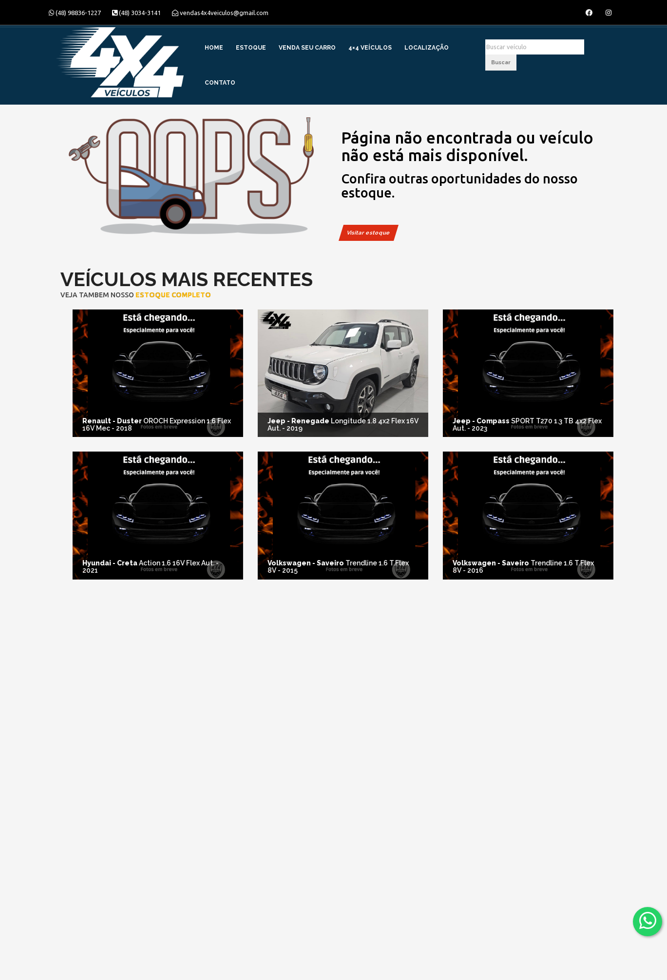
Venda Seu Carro (307, 47)
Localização (426, 47)
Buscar (501, 62)
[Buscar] (534, 46)
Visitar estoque (368, 233)
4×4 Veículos (370, 47)
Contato (220, 82)
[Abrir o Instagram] (608, 12)
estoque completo (160, 295)
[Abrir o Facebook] (589, 12)
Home (214, 47)
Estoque (251, 47)
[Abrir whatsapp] (647, 921)
